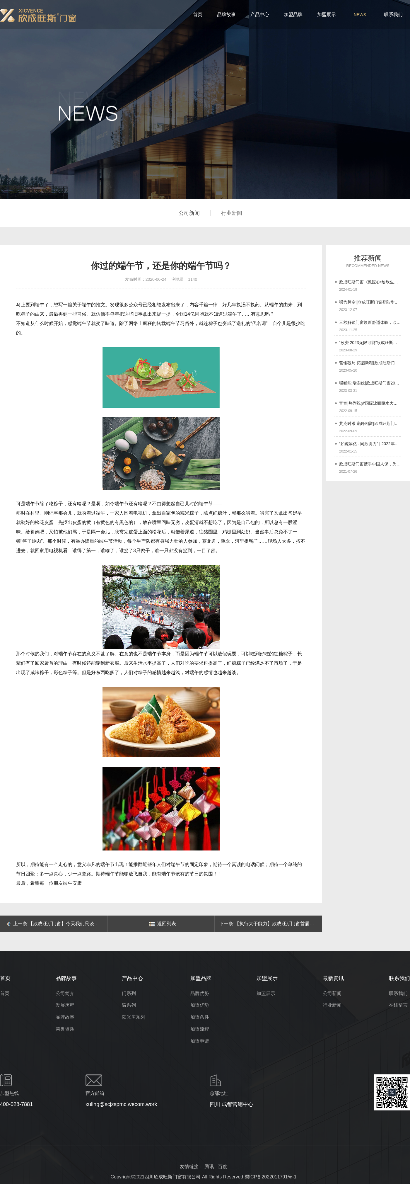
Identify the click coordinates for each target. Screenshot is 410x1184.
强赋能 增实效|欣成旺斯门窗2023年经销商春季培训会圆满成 (370, 383)
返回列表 (162, 923)
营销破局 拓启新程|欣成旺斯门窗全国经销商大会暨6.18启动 (370, 362)
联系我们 (398, 993)
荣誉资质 (65, 1029)
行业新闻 (231, 213)
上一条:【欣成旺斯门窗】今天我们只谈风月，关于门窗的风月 (57, 923)
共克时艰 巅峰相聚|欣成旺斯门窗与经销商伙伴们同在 (370, 423)
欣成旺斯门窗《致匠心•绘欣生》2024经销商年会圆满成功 (370, 282)
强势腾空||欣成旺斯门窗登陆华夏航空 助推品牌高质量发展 (370, 302)
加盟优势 (199, 1005)
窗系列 (129, 1005)
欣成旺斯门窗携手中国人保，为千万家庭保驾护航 (370, 464)
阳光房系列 (133, 1017)
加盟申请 (199, 1041)
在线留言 (398, 1005)
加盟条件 (199, 1017)
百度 (222, 1166)
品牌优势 (199, 993)
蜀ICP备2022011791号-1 (271, 1176)
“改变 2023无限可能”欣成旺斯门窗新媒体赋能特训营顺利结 (370, 342)
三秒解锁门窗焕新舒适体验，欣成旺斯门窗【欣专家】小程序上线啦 (370, 322)
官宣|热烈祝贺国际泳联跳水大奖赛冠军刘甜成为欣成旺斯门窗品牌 (370, 403)
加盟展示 (266, 993)
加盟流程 (199, 1029)
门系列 (129, 993)
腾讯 (209, 1166)
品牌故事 (65, 1017)
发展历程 (65, 1005)
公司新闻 (189, 213)
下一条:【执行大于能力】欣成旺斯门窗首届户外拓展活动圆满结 (270, 923)
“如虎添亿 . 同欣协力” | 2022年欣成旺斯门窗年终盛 (370, 443)
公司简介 (65, 993)
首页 (4, 993)
